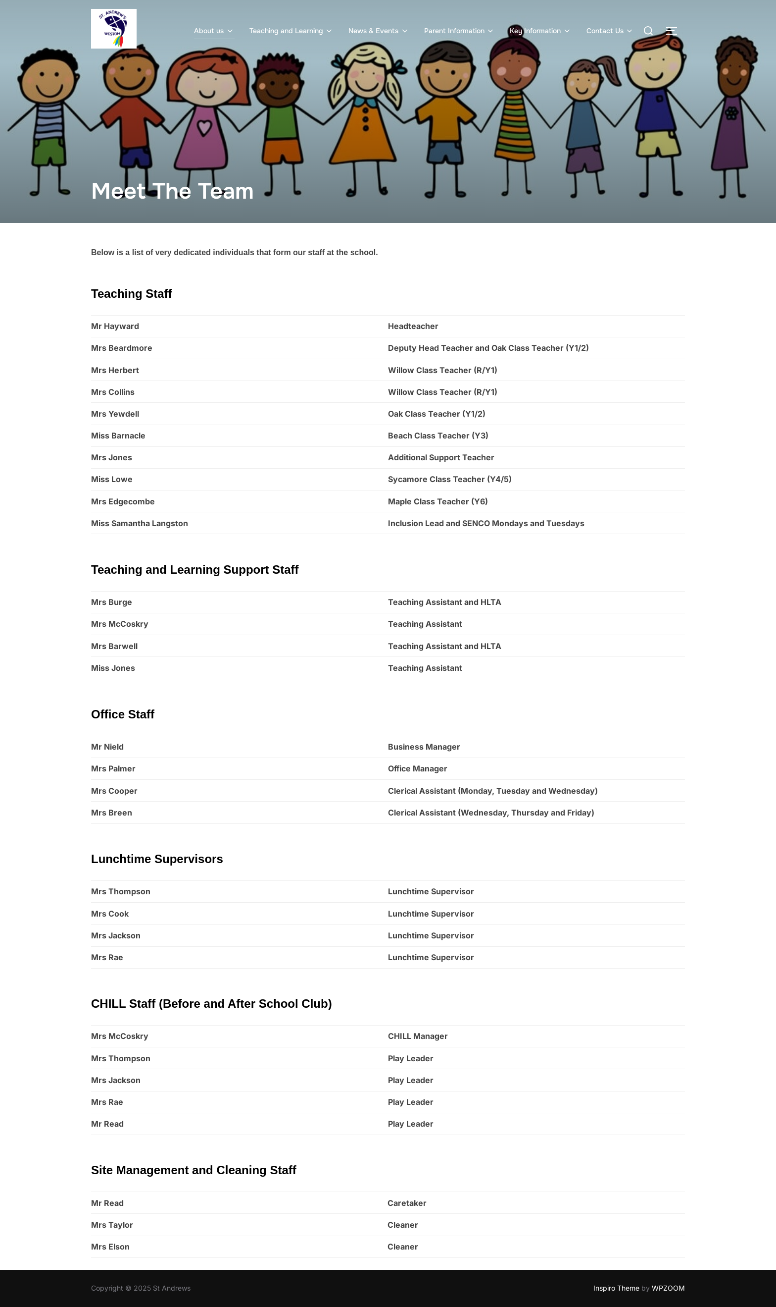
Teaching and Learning (291, 30)
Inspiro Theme (616, 1288)
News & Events (378, 30)
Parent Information (459, 30)
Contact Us (610, 30)
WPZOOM (668, 1288)
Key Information (541, 30)
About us (214, 30)
